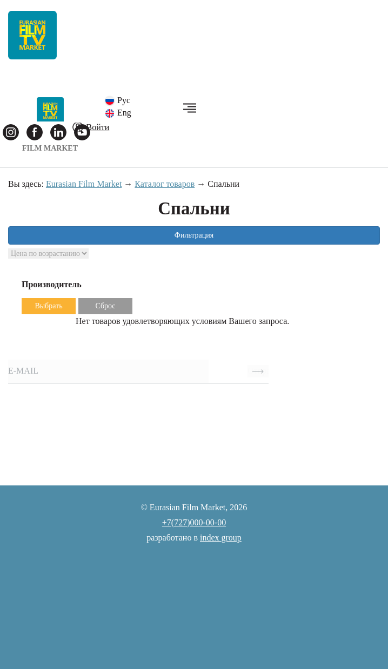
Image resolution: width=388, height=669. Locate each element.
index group (221, 537)
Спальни (223, 183)
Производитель (52, 284)
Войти (98, 127)
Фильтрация (194, 235)
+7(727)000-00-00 (194, 522)
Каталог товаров (165, 183)
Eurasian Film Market (84, 183)
